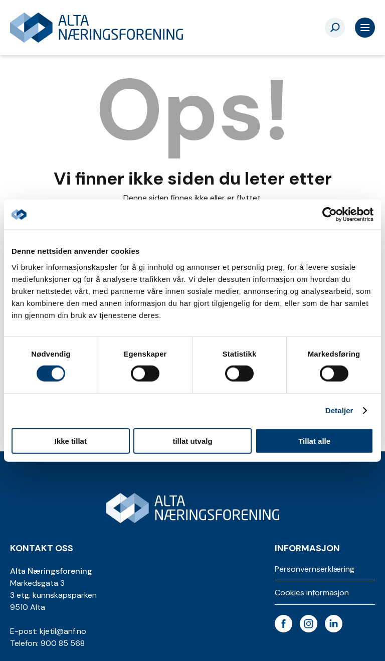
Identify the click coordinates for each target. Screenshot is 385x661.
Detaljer (339, 410)
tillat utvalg (192, 440)
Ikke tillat (71, 440)
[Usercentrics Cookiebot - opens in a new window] (329, 214)
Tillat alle (314, 440)
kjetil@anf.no (63, 631)
